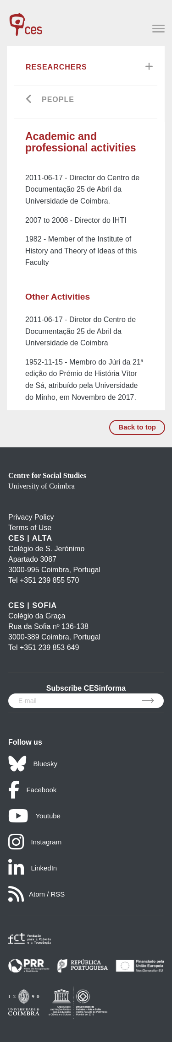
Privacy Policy (31, 517)
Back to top (137, 427)
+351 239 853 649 (49, 647)
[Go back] (29, 100)
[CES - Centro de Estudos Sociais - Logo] (25, 20)
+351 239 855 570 (49, 580)
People (58, 99)
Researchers (56, 67)
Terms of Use (29, 528)
